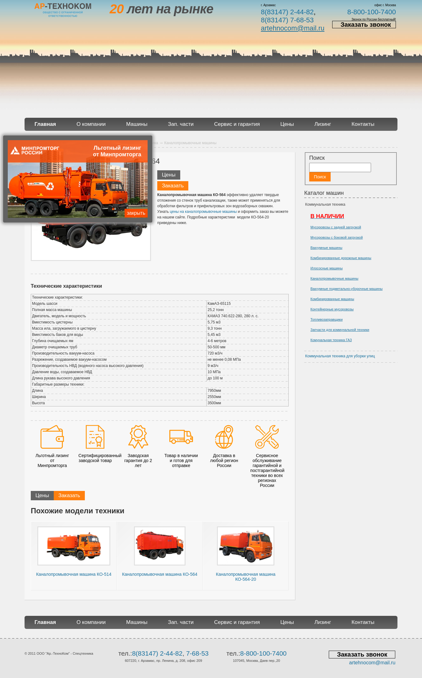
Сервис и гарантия (237, 124)
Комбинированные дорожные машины (340, 258)
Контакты (362, 124)
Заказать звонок (366, 24)
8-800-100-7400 (371, 12)
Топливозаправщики (326, 319)
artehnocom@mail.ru (292, 28)
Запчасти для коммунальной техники (339, 330)
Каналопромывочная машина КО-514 (73, 574)
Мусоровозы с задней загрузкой (335, 227)
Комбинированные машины (332, 299)
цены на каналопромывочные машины (203, 211)
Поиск (317, 158)
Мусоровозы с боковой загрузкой (336, 237)
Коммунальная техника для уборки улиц (340, 356)
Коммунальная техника (325, 204)
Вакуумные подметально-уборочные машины (346, 289)
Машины (137, 124)
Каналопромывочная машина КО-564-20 (245, 577)
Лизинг (322, 124)
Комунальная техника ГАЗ (331, 340)
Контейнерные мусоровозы (332, 309)
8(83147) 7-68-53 (287, 20)
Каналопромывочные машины (334, 278)
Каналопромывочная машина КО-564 (159, 574)
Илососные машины (326, 268)
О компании (91, 124)
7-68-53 (197, 653)
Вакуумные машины (326, 248)
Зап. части (180, 124)
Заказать (173, 186)
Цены (287, 124)
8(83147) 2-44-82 (287, 12)
